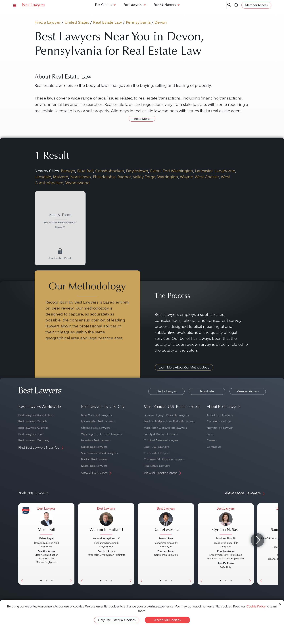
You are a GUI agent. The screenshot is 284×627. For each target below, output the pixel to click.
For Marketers (164, 5)
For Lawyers (132, 5)
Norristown (80, 176)
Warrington (167, 176)
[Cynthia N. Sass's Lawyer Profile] (225, 521)
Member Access (248, 391)
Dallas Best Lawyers (94, 446)
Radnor (124, 176)
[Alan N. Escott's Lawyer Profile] (60, 221)
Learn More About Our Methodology (183, 367)
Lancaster (204, 170)
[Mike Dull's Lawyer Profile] (46, 521)
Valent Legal (46, 538)
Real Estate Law (107, 22)
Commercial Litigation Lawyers (164, 459)
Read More (142, 118)
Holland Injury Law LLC (106, 538)
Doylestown (137, 170)
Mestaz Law (166, 538)
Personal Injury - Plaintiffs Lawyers (166, 415)
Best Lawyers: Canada (32, 421)
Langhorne (225, 170)
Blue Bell (85, 170)
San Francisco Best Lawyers (99, 453)
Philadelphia (104, 176)
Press (210, 434)
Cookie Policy (256, 606)
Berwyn (68, 170)
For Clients (103, 5)
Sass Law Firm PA (226, 538)
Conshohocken (109, 170)
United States (77, 22)
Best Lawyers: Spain (31, 434)
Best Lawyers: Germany (33, 440)
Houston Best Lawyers (96, 440)
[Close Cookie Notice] (280, 604)
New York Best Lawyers (96, 415)
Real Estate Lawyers (157, 465)
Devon (160, 22)
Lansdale (43, 176)
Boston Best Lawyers (95, 459)
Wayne (186, 176)
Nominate (207, 391)
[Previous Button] (21, 544)
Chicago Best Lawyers (95, 427)
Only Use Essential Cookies (116, 620)
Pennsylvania (138, 22)
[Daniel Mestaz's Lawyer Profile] (165, 521)
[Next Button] (71, 544)
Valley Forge (144, 176)
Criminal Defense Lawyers (161, 440)
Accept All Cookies (167, 620)
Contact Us (214, 446)
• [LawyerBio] (46, 581)
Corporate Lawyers (156, 453)
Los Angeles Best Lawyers (98, 421)
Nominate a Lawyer (220, 427)
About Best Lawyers (220, 415)
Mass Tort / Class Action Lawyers (165, 427)
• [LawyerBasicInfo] (41, 581)
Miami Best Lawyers (94, 465)
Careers (212, 440)
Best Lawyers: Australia (33, 427)
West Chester (207, 176)
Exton (155, 170)
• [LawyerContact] (52, 581)
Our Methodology (219, 421)
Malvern (60, 176)
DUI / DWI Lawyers (156, 446)
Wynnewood (77, 182)
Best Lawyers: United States (36, 415)
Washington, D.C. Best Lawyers (101, 434)
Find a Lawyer (48, 22)
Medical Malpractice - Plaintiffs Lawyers (170, 421)
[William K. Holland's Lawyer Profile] (106, 521)
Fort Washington (178, 170)
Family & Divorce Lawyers (161, 434)
